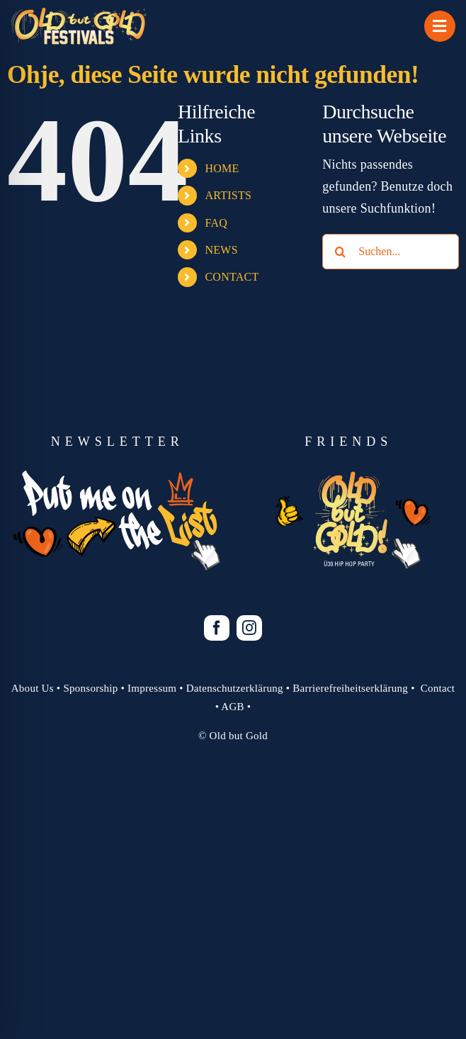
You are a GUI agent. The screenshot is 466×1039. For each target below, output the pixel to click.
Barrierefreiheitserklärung (350, 688)
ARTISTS (228, 195)
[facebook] (216, 628)
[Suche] (340, 251)
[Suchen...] (390, 251)
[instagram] (249, 628)
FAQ (216, 223)
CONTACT (231, 277)
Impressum (151, 688)
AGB (232, 706)
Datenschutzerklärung (234, 688)
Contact (438, 688)
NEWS (221, 250)
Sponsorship (90, 688)
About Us (32, 688)
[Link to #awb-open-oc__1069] (439, 26)
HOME (222, 168)
